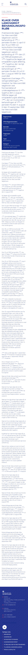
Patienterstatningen (11, 639)
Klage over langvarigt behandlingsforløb (11, 14)
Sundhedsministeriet (11, 642)
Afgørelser (9, 11)
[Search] (26, 4)
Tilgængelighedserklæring (13, 647)
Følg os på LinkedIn (9, 622)
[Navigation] (2, 4)
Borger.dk (7, 634)
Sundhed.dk (7, 637)
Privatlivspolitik (9, 649)
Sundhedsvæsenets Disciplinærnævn (11, 12)
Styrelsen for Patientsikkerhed (14, 644)
